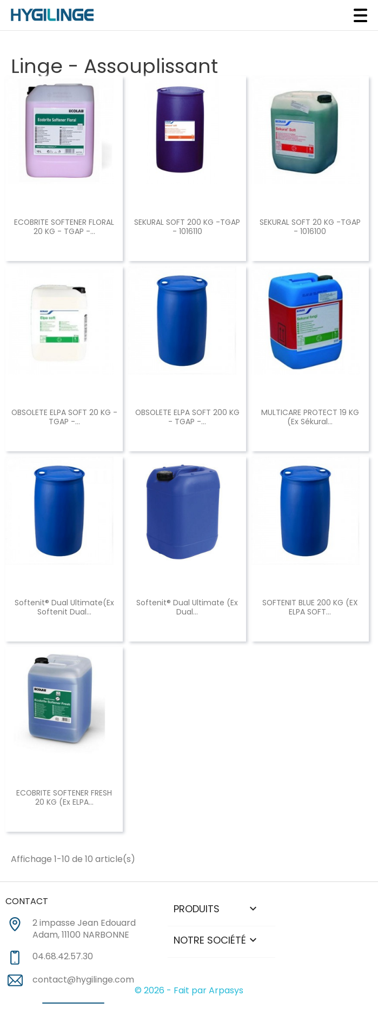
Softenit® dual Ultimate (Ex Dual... (187, 607)
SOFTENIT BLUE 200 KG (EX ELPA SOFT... (310, 607)
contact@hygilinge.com (83, 980)
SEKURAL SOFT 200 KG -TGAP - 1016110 (187, 227)
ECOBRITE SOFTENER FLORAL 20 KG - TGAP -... (64, 227)
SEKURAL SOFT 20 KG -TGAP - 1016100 (310, 227)
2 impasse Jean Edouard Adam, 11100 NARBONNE (84, 929)
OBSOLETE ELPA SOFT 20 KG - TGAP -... (64, 417)
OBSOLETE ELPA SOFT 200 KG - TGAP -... (187, 417)
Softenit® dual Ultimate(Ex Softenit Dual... (64, 607)
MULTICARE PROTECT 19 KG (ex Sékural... (310, 417)
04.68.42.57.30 (62, 957)
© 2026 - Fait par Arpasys (189, 990)
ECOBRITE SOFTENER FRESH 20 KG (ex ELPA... (64, 798)
